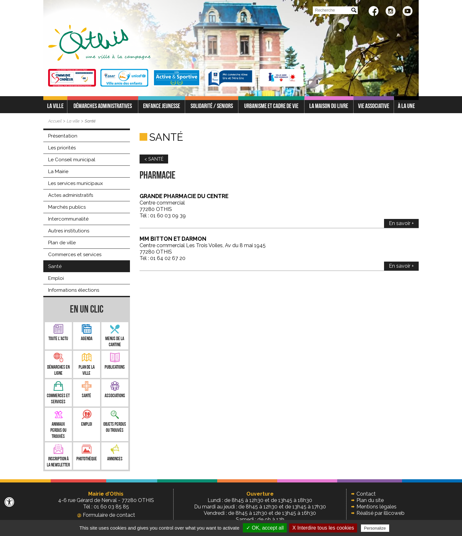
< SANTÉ (153, 159)
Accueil (55, 121)
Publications (115, 367)
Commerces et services (74, 254)
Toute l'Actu (58, 339)
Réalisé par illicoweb (380, 513)
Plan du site (370, 500)
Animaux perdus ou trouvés (58, 430)
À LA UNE (406, 106)
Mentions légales (376, 507)
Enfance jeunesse (161, 106)
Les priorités (62, 148)
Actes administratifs (70, 195)
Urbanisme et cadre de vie (271, 106)
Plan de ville (62, 243)
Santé (90, 121)
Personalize (375, 528)
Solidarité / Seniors (212, 106)
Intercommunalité (68, 219)
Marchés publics (67, 207)
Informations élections (73, 290)
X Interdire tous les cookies (323, 528)
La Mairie (58, 171)
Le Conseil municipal (71, 160)
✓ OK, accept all (265, 528)
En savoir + (401, 223)
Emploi (56, 278)
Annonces (115, 459)
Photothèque (86, 459)
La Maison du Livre (328, 106)
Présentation (62, 136)
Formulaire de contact (106, 515)
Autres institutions (68, 231)
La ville (55, 106)
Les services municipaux (75, 183)
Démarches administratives (102, 106)
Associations (115, 396)
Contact (366, 494)
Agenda (86, 339)
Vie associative (373, 106)
